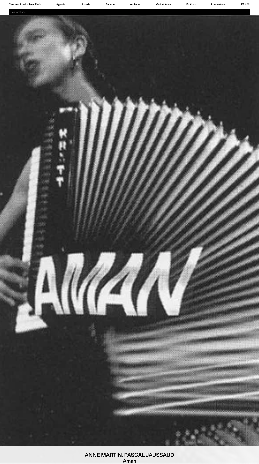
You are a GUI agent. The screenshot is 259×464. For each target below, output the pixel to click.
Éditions (191, 4)
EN (248, 4)
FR (242, 4)
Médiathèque (163, 4)
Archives (135, 4)
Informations (218, 4)
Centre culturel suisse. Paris (25, 4)
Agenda (60, 4)
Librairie (85, 4)
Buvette (110, 4)
